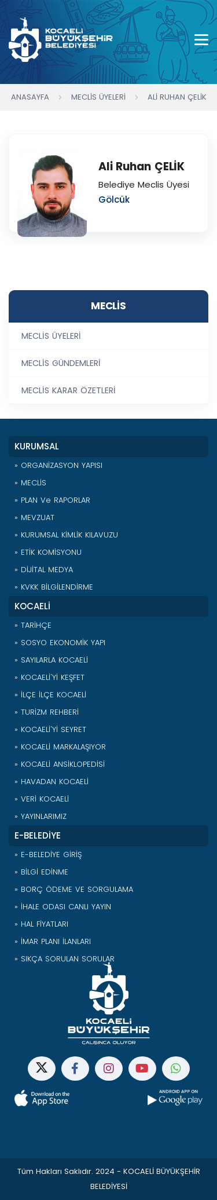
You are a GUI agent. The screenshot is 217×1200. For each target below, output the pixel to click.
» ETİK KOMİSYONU (48, 552)
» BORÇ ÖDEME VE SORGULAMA (73, 889)
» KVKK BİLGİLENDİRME (53, 586)
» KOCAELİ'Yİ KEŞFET (49, 677)
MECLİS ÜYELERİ (51, 336)
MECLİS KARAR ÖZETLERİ (68, 390)
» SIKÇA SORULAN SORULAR (64, 958)
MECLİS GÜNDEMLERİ (61, 363)
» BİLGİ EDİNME (41, 871)
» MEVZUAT (34, 517)
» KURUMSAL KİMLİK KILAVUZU (66, 534)
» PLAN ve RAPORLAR (52, 500)
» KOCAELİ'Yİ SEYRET (50, 729)
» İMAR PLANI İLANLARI (52, 941)
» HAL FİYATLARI (41, 924)
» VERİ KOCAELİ (41, 798)
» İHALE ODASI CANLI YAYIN (62, 906)
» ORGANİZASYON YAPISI (58, 465)
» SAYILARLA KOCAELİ (51, 659)
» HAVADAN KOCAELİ (51, 781)
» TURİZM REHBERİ (46, 712)
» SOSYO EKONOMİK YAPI (59, 642)
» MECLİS (30, 482)
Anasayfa (30, 97)
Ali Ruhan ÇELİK (177, 97)
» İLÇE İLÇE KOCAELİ (50, 694)
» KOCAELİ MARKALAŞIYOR (60, 746)
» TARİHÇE (33, 625)
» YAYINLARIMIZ (40, 816)
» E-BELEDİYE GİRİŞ (48, 854)
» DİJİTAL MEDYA (43, 569)
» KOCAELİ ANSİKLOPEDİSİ (59, 764)
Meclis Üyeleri (98, 97)
